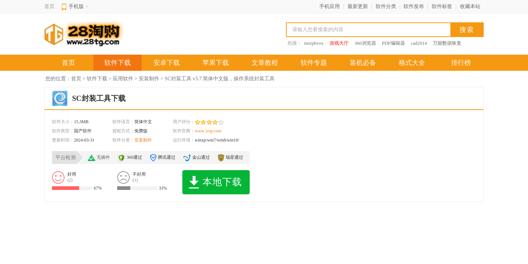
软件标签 (442, 6)
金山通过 (201, 157)
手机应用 (329, 6)
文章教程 (265, 62)
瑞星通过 (234, 157)
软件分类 (386, 6)
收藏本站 (470, 6)
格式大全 (412, 62)
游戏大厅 (339, 43)
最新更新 (357, 6)
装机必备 (363, 62)
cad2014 (419, 43)
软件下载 (117, 62)
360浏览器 (365, 43)
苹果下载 (215, 62)
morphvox (313, 43)
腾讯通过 (166, 157)
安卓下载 (166, 62)
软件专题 (314, 62)
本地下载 (215, 182)
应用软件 (123, 78)
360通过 (134, 157)
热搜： (294, 43)
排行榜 (461, 62)
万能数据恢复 (447, 43)
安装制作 (149, 78)
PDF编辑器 (393, 43)
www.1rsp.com (208, 130)
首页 (49, 6)
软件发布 (414, 6)
